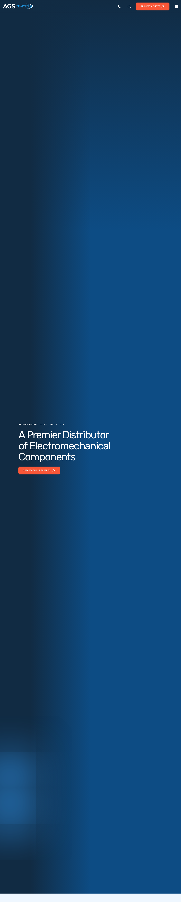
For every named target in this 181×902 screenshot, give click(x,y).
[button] (129, 6)
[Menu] (176, 6)
